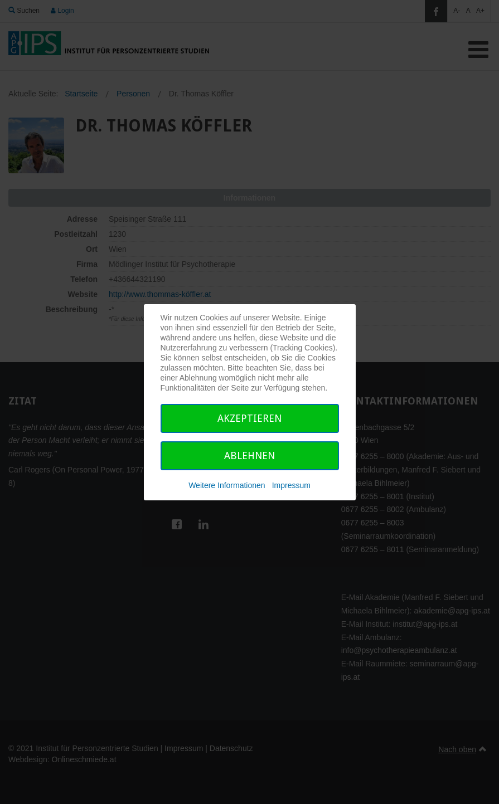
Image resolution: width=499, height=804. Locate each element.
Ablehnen (249, 455)
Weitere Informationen (226, 485)
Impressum (291, 485)
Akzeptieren (249, 418)
